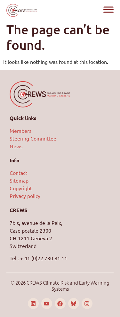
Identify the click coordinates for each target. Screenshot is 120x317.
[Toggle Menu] (108, 9)
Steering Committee (33, 138)
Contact (18, 172)
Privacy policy (25, 196)
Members (20, 130)
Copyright (21, 188)
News (16, 146)
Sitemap (19, 180)
